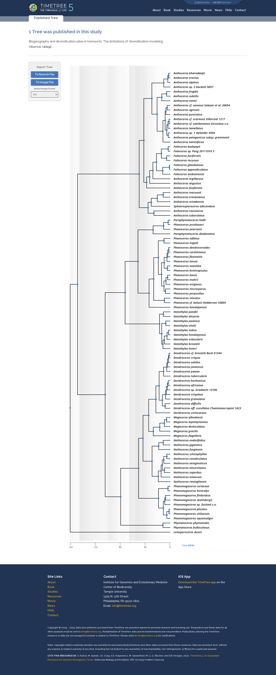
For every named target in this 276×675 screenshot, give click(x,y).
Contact (240, 10)
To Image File (45, 82)
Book (167, 10)
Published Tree (46, 18)
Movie (208, 10)
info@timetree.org (124, 605)
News (218, 10)
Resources (194, 10)
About (157, 10)
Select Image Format (44, 89)
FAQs (228, 10)
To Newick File (44, 74)
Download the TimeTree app (197, 582)
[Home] (51, 7)
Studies (205, 2)
